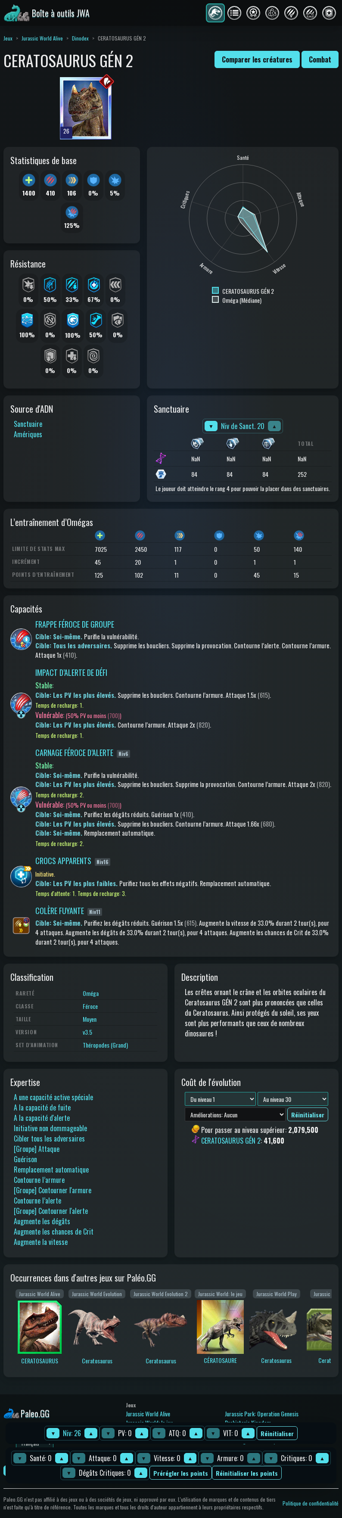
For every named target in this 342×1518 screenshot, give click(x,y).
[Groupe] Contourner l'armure (52, 1190)
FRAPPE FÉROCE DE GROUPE (74, 624)
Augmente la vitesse (41, 1242)
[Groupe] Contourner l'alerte (51, 1211)
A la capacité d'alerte (42, 1118)
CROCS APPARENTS (63, 860)
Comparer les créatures (257, 59)
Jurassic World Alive (42, 38)
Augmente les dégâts (42, 1221)
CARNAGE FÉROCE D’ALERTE (74, 752)
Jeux (7, 38)
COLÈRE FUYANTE (59, 910)
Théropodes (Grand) (105, 1044)
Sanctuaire (28, 424)
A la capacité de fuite (42, 1107)
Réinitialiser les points (247, 1473)
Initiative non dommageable (50, 1128)
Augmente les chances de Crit (53, 1231)
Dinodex (80, 38)
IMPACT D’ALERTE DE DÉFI (71, 672)
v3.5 (87, 1031)
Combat (320, 59)
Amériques (28, 434)
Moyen (89, 1018)
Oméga (91, 993)
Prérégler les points (180, 1473)
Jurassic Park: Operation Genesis (261, 1413)
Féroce (90, 1006)
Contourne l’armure (39, 1180)
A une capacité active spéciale (53, 1097)
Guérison (25, 1159)
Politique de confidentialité (311, 1503)
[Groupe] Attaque (36, 1149)
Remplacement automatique (51, 1169)
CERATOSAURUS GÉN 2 (231, 1140)
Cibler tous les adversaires (49, 1138)
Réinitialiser (277, 1433)
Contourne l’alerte (37, 1200)
